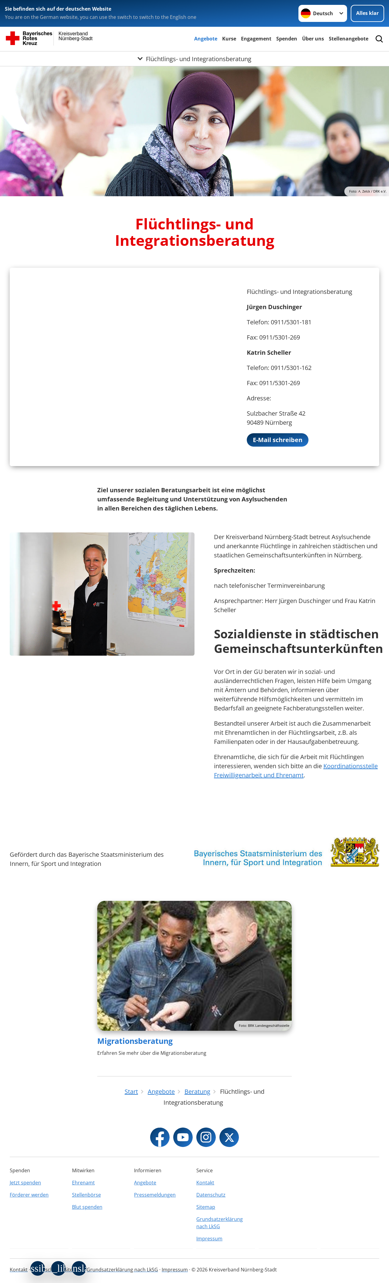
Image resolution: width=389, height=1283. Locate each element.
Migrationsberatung (135, 1041)
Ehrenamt (83, 1182)
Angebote (205, 38)
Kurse (229, 38)
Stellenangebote (348, 38)
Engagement (256, 38)
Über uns (313, 38)
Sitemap (205, 1207)
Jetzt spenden (25, 1182)
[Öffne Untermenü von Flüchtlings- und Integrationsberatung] (194, 58)
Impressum (209, 1238)
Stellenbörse (86, 1194)
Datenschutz (210, 1194)
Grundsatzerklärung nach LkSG (219, 1223)
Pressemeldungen (155, 1194)
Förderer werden (29, 1194)
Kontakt (205, 1182)
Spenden (286, 38)
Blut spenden (87, 1207)
